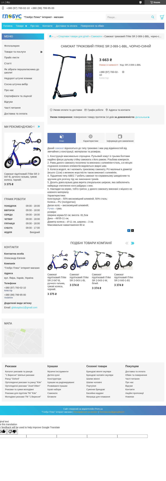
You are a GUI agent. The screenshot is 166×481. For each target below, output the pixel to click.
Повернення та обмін (92, 26)
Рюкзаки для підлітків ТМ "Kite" (21, 393)
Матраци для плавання (98, 396)
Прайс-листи (11, 57)
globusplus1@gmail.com (24, 307)
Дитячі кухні (53, 375)
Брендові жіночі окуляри (98, 371)
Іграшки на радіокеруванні (60, 382)
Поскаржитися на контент (86, 412)
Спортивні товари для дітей (73, 36)
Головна (7, 26)
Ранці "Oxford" (12, 378)
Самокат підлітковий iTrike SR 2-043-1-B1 (123, 277)
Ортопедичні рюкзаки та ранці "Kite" (23, 382)
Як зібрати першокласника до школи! (21, 71)
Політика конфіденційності (111, 412)
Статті (8, 63)
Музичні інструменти (57, 371)
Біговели (51, 396)
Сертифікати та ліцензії (18, 96)
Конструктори (54, 378)
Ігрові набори (54, 389)
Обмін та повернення (136, 375)
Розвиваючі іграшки (57, 386)
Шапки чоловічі (94, 382)
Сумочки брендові (95, 389)
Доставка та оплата (66, 26)
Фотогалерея (11, 45)
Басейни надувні (94, 393)
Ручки (50, 208)
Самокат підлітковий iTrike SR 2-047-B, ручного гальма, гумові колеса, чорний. (56, 282)
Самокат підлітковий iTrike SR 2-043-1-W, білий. (101, 279)
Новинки (129, 396)
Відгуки (8, 101)
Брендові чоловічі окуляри (99, 375)
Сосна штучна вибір (16, 84)
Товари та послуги (15, 51)
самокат (59, 148)
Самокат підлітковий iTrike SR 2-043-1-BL (79, 277)
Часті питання (12, 107)
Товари (20, 26)
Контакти (47, 26)
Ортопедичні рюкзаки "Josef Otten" (22, 386)
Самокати (96, 36)
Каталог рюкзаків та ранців (19, 371)
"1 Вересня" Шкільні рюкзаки (19, 375)
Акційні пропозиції (134, 393)
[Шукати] (153, 17)
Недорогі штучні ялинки (18, 78)
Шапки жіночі (93, 378)
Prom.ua (99, 409)
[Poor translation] (12, 431)
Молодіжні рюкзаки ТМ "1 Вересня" (23, 396)
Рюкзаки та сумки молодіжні (19, 389)
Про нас (34, 26)
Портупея (91, 386)
